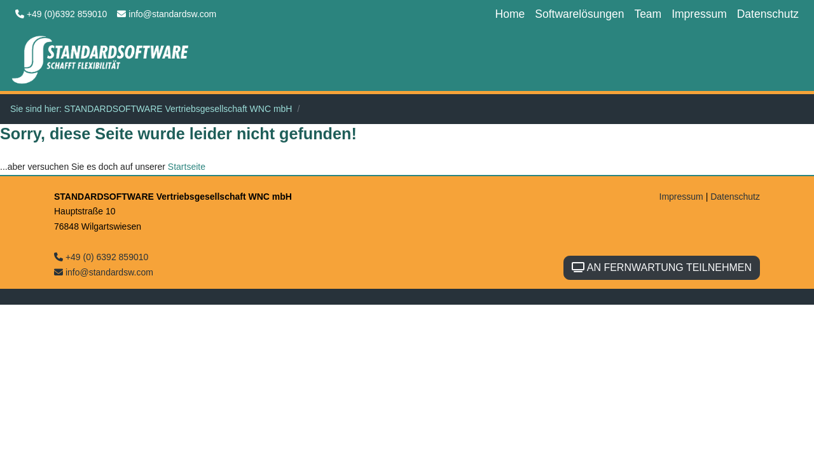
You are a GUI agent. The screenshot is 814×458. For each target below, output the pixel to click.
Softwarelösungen (579, 14)
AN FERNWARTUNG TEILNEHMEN (662, 267)
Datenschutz (768, 14)
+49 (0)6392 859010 (61, 14)
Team (647, 14)
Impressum (699, 14)
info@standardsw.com (166, 14)
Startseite (186, 167)
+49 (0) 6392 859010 (101, 257)
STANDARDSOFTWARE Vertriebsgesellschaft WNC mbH (178, 109)
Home (510, 14)
